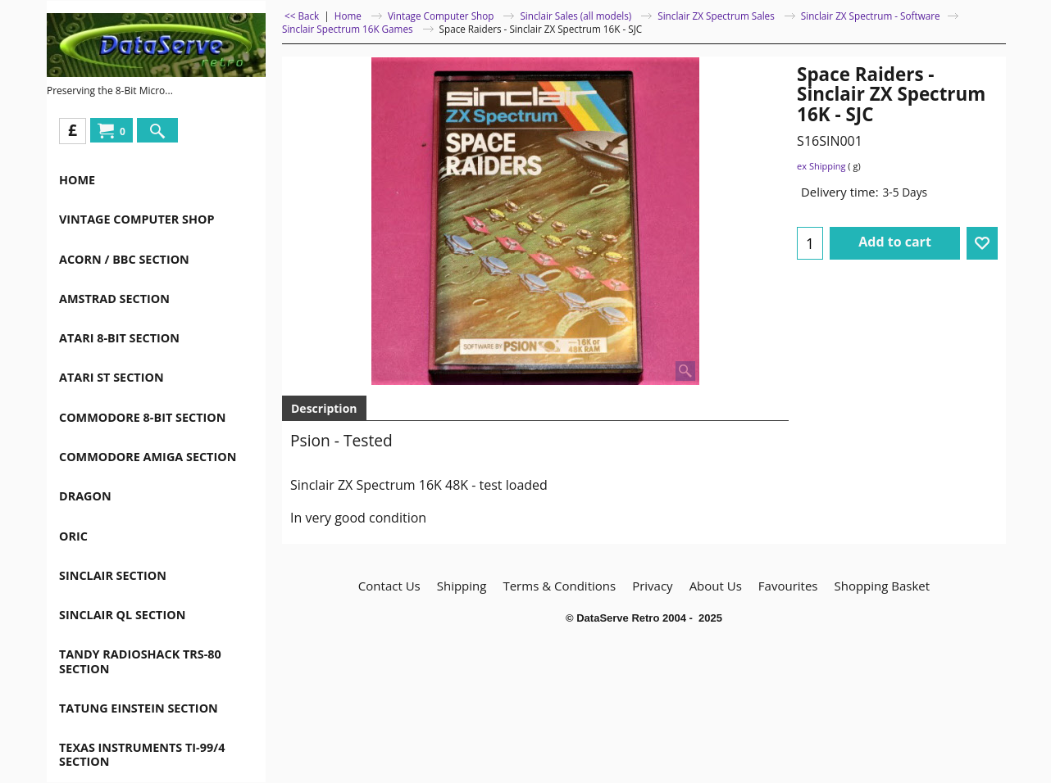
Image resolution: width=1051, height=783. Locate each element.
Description (324, 408)
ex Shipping (821, 166)
